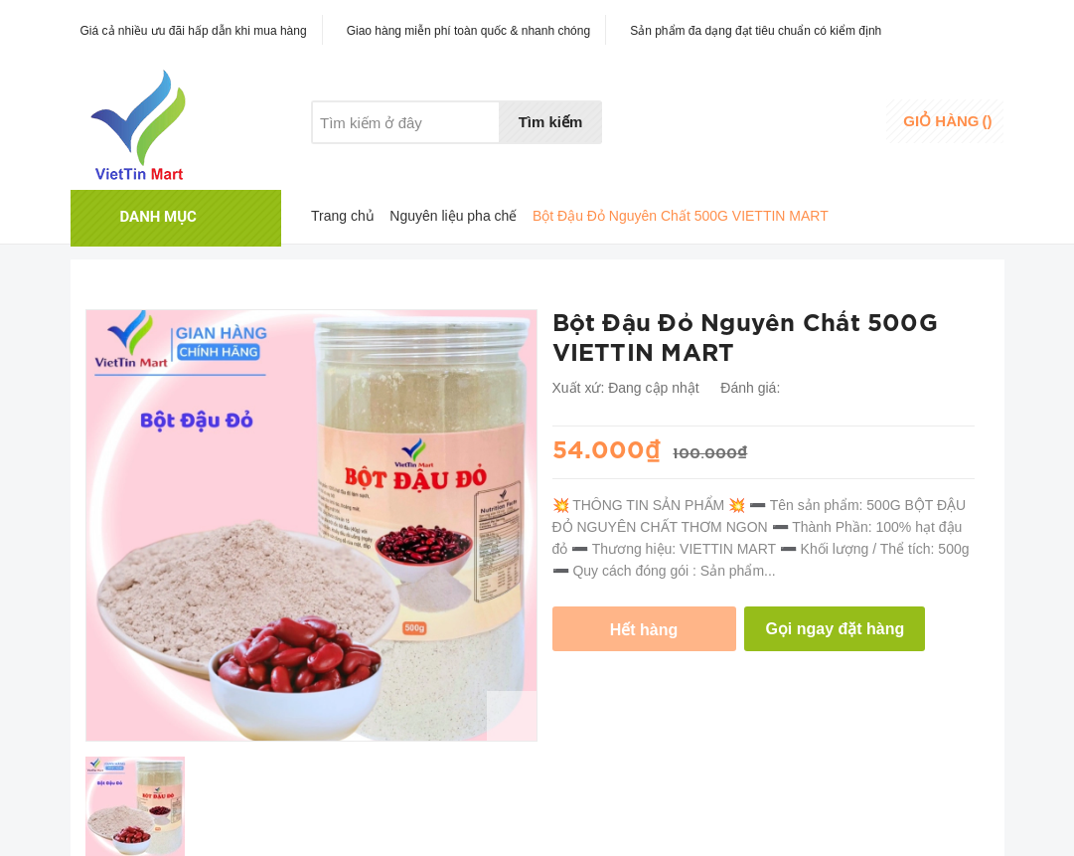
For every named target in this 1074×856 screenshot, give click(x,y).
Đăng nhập (841, 114)
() (947, 120)
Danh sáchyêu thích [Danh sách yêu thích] (731, 123)
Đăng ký (832, 133)
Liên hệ (516, 160)
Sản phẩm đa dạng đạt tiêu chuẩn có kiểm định (755, 31)
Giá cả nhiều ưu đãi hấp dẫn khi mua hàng (193, 31)
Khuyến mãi (432, 160)
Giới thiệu (341, 160)
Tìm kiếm (551, 121)
